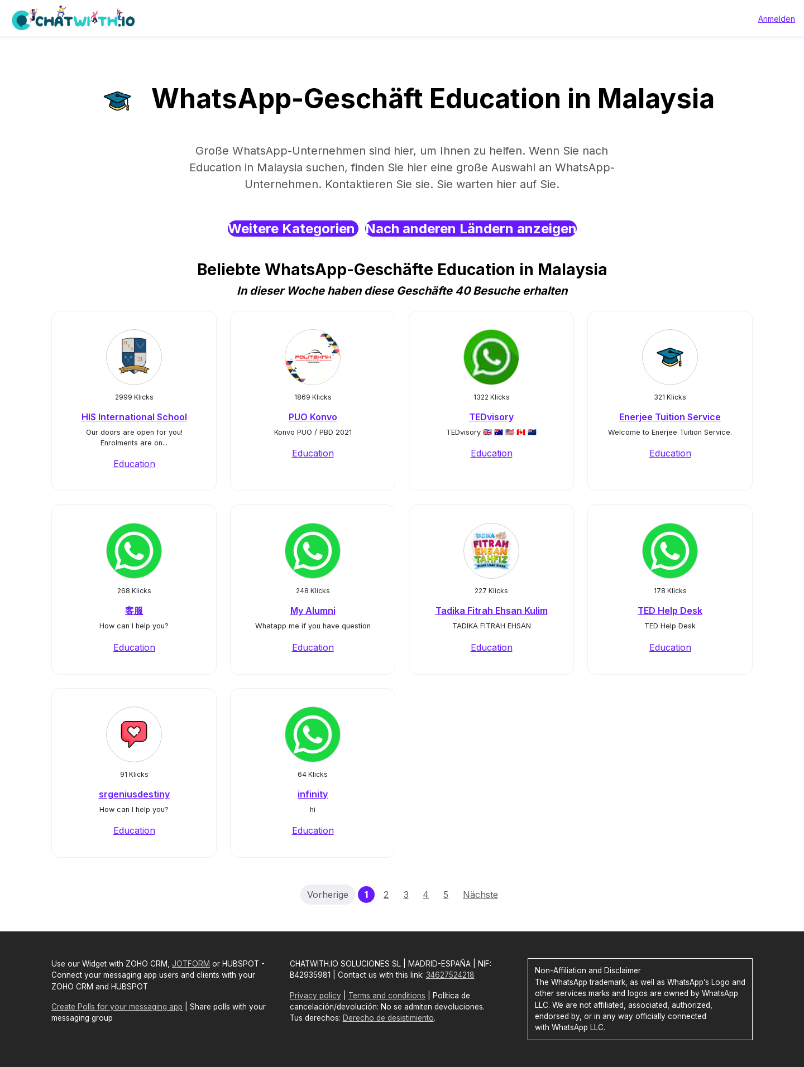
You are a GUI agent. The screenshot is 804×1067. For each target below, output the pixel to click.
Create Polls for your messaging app (117, 1006)
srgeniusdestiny (134, 794)
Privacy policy (315, 995)
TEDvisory (491, 416)
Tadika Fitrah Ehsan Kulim (492, 610)
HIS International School (134, 416)
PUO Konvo (313, 416)
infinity (313, 794)
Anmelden (776, 18)
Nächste (480, 894)
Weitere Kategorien (293, 228)
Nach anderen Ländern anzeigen (471, 228)
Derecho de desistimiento (388, 1017)
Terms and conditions (386, 995)
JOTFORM (191, 963)
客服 (134, 610)
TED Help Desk (670, 610)
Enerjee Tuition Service (670, 416)
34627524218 (450, 974)
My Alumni (313, 610)
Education (134, 463)
